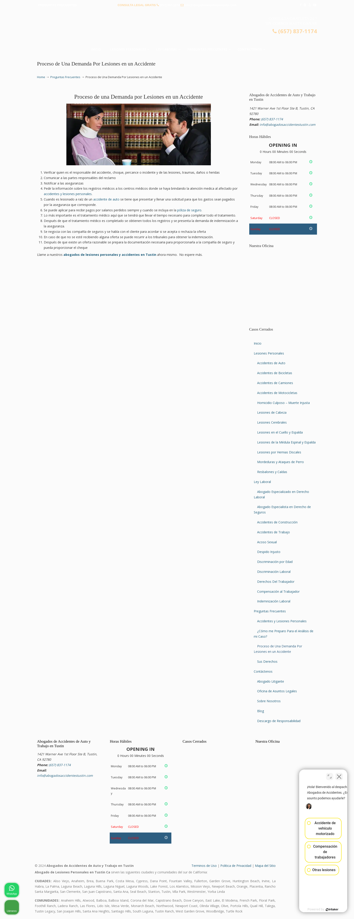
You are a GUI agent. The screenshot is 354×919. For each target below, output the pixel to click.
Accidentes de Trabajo (273, 532)
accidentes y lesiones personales (68, 194)
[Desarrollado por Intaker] (315, 909)
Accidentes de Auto (271, 363)
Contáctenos (263, 671)
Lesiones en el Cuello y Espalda (280, 432)
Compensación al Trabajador (278, 591)
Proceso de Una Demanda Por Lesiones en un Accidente (278, 649)
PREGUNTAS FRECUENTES (57, 5)
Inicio (257, 343)
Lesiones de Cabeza (271, 412)
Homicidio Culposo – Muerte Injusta (283, 403)
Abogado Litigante (270, 681)
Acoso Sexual (267, 542)
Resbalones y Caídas (272, 472)
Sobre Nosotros (269, 701)
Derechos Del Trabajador (275, 581)
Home (41, 77)
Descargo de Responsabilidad (278, 721)
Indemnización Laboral (273, 601)
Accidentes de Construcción (277, 522)
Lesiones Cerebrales (272, 422)
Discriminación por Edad (275, 562)
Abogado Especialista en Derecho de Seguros (282, 509)
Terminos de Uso (204, 865)
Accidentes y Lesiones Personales (282, 621)
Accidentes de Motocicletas (277, 393)
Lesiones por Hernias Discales (279, 452)
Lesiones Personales (269, 353)
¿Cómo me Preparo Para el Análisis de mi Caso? (283, 634)
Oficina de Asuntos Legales (277, 691)
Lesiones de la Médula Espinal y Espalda (286, 442)
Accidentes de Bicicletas (274, 373)
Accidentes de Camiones (275, 383)
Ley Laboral (262, 482)
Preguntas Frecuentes (65, 77)
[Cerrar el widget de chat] (339, 774)
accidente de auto (106, 199)
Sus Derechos (267, 661)
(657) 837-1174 (170, 5)
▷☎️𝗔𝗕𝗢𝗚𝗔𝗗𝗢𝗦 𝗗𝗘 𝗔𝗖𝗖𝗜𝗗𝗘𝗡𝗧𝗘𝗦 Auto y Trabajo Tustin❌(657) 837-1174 (177, 28)
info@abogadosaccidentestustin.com (210, 5)
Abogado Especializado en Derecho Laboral (281, 494)
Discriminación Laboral (274, 571)
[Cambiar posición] (329, 774)
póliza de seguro (189, 210)
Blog (260, 711)
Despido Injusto (268, 552)
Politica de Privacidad (235, 865)
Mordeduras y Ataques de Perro (280, 462)
